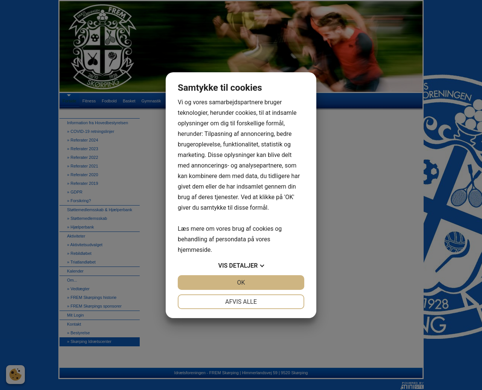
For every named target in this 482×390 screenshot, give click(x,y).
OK (241, 282)
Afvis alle (241, 301)
